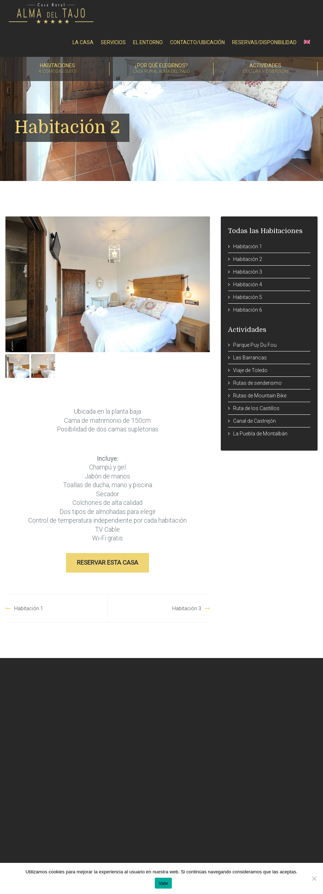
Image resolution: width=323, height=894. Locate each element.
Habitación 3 (186, 608)
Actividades (265, 69)
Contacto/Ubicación (197, 42)
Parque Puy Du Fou (255, 345)
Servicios (113, 42)
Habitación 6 (247, 310)
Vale (163, 883)
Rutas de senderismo (257, 383)
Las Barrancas (250, 357)
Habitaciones (57, 69)
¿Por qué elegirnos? (161, 69)
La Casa (83, 42)
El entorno (148, 42)
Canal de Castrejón (254, 421)
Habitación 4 (247, 284)
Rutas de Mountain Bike (259, 395)
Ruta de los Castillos (256, 408)
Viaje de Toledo (250, 370)
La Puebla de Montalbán (260, 434)
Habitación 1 (28, 608)
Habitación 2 (247, 259)
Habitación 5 (247, 297)
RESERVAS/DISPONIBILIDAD (264, 42)
